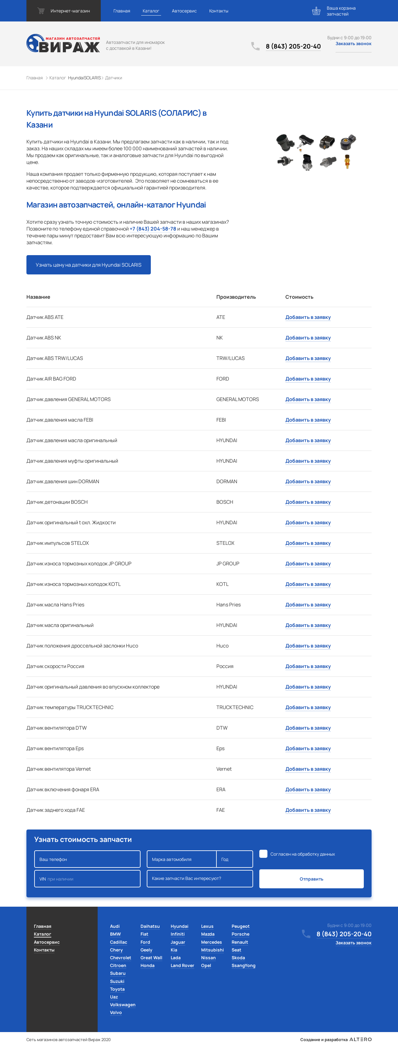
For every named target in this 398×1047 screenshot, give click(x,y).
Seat (236, 950)
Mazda (208, 934)
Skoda (238, 958)
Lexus (207, 926)
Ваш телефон (87, 859)
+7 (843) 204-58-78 (153, 228)
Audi (115, 926)
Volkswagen (123, 1004)
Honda (148, 965)
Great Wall (151, 958)
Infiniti (178, 934)
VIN (87, 879)
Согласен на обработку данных (303, 854)
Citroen (118, 965)
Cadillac (118, 942)
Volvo (116, 1012)
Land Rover (182, 965)
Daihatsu (150, 926)
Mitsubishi (212, 950)
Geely (146, 950)
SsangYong (244, 965)
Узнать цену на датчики (88, 264)
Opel (206, 965)
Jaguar (178, 942)
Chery (116, 950)
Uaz (114, 997)
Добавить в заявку (308, 317)
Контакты (218, 11)
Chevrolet (120, 958)
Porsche (240, 934)
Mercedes (211, 942)
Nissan (208, 958)
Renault (240, 942)
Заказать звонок (354, 43)
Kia (174, 950)
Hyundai (179, 926)
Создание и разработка (336, 1039)
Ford (145, 942)
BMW (115, 934)
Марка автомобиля (181, 859)
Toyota (117, 989)
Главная (121, 11)
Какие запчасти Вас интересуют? (199, 879)
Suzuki (117, 981)
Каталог (151, 11)
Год (235, 859)
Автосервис (184, 11)
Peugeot (241, 926)
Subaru (118, 973)
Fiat (144, 934)
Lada (176, 958)
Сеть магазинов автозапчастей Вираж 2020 (68, 1039)
